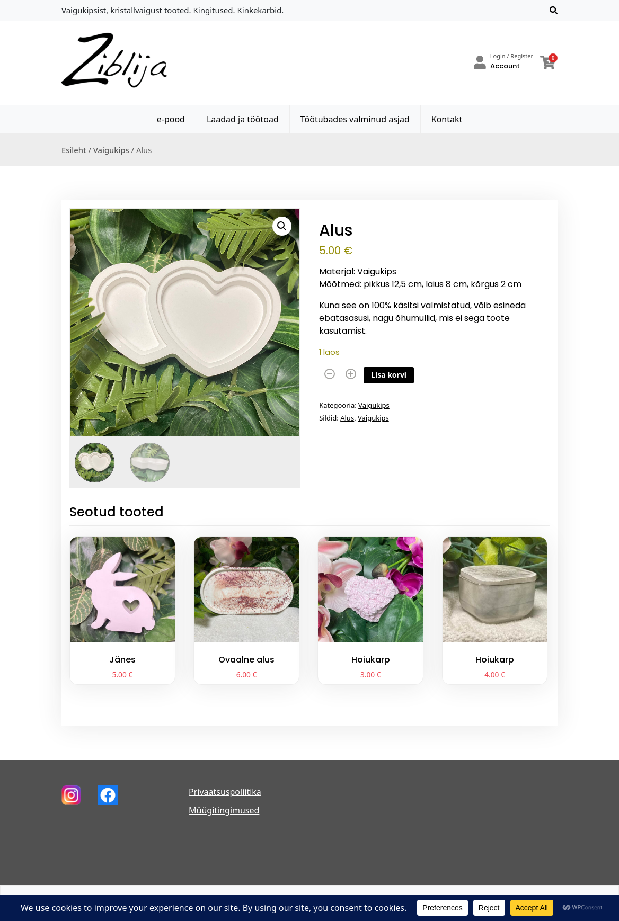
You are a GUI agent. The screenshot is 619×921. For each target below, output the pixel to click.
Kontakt (447, 119)
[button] (281, 226)
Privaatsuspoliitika (225, 792)
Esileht (73, 150)
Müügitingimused (224, 810)
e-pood (171, 119)
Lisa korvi (388, 375)
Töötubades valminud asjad (355, 119)
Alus (347, 418)
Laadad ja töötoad (243, 119)
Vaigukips (111, 150)
